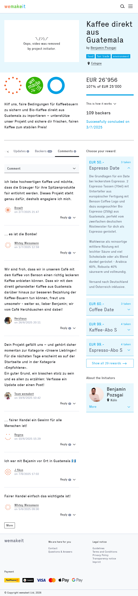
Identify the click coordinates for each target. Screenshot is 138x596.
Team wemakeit (24, 394)
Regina (18, 434)
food (90, 56)
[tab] (21, 151)
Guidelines (98, 548)
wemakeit (14, 540)
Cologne (96, 63)
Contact (53, 548)
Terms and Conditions (105, 551)
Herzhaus (20, 318)
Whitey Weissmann (26, 243)
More (9, 525)
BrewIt (18, 208)
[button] (122, 6)
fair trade (103, 56)
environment (121, 56)
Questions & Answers (60, 551)
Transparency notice (104, 558)
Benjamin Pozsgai (103, 48)
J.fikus (18, 470)
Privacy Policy (101, 555)
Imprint (97, 562)
